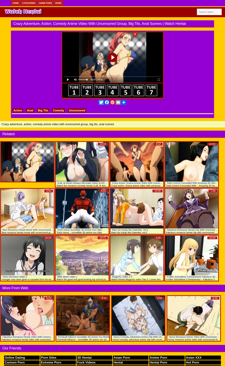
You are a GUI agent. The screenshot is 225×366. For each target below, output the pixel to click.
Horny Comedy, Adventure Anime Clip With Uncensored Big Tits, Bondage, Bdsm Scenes (159, 337)
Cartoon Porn (15, 362)
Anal (30, 110)
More (58, 3)
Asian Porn (121, 357)
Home (16, 3)
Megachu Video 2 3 (122, 276)
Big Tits (43, 110)
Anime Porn (45, 3)
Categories (28, 3)
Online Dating (15, 357)
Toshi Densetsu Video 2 (14, 276)
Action (17, 110)
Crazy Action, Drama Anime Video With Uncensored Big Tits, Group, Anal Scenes (154, 183)
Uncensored (77, 110)
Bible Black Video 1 (67, 276)
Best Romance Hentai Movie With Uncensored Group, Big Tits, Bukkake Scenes (44, 229)
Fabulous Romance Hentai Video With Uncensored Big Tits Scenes (37, 337)
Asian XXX (194, 357)
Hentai (118, 362)
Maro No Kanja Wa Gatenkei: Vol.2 (130, 229)
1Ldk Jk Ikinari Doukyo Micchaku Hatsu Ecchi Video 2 (85, 183)
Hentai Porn (158, 362)
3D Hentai (84, 357)
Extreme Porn (51, 362)
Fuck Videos (86, 362)
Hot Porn (192, 362)
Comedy (58, 110)
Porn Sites (48, 357)
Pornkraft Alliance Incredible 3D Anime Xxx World (83, 337)
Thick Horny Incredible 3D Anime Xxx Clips (79, 229)
